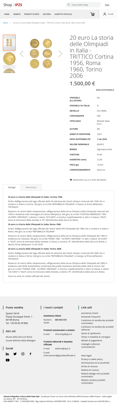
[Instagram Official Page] (22, 354)
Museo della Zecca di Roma (19, 336)
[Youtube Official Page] (8, 360)
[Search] (69, 4)
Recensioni (31, 187)
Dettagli (12, 187)
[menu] (39, 14)
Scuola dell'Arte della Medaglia (20, 340)
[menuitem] (6, 14)
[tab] (12, 187)
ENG (107, 4)
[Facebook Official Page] (30, 354)
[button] (9, 59)
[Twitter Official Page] (15, 354)
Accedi (110, 14)
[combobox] (83, 4)
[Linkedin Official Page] (7, 354)
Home (5, 23)
